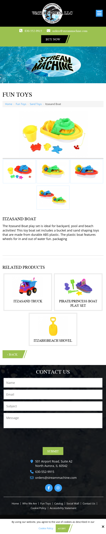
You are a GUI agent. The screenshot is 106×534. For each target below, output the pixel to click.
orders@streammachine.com (69, 31)
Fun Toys (21, 104)
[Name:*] (53, 383)
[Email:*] (53, 394)
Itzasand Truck (28, 301)
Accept (62, 528)
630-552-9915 (33, 31)
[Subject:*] (53, 406)
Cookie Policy (46, 528)
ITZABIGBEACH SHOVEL (53, 340)
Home (8, 104)
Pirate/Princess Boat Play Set (78, 303)
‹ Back (12, 354)
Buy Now (53, 39)
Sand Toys (36, 104)
